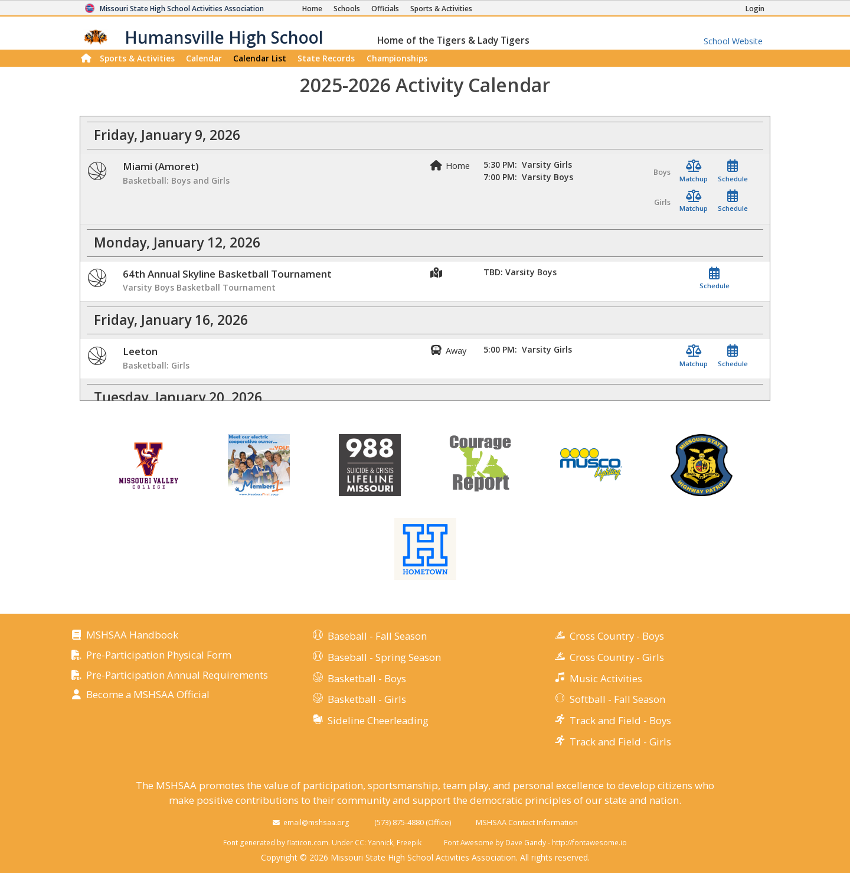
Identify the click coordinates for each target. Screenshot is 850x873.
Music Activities (606, 678)
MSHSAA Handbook (132, 635)
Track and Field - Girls (620, 741)
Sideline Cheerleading (378, 720)
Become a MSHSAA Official (148, 695)
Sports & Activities (137, 58)
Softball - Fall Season (617, 699)
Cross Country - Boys (617, 636)
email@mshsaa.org (316, 822)
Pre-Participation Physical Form (158, 655)
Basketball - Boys (367, 678)
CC (359, 842)
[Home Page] (312, 9)
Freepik (409, 842)
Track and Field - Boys (620, 720)
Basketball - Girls (367, 699)
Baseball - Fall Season (377, 636)
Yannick (380, 842)
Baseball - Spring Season (384, 657)
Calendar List (259, 58)
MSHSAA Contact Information (527, 822)
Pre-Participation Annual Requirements (177, 675)
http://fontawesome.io (589, 842)
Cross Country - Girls (617, 657)
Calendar (204, 58)
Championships (397, 58)
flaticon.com (307, 842)
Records (326, 58)
